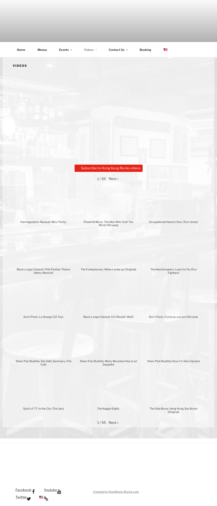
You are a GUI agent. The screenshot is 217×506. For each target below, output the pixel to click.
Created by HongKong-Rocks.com (116, 491)
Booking (145, 49)
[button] (114, 178)
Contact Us (118, 49)
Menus (42, 49)
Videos (90, 49)
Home (21, 49)
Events (66, 49)
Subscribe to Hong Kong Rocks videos (108, 168)
